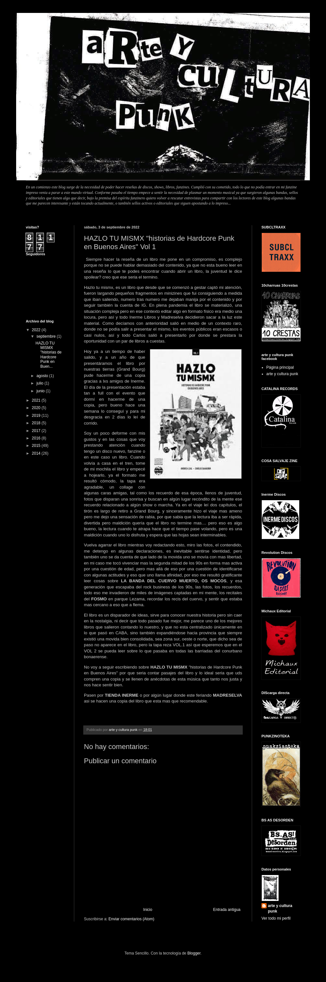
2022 (37, 330)
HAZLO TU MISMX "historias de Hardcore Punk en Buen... (49, 355)
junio (41, 391)
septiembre (46, 336)
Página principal (280, 367)
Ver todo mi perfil (275, 918)
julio (40, 383)
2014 (37, 453)
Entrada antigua (226, 909)
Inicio (147, 909)
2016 (37, 438)
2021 (37, 400)
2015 (37, 445)
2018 (37, 423)
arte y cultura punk (282, 374)
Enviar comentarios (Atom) (131, 919)
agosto (42, 376)
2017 (37, 430)
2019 (37, 415)
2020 (37, 408)
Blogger (193, 953)
